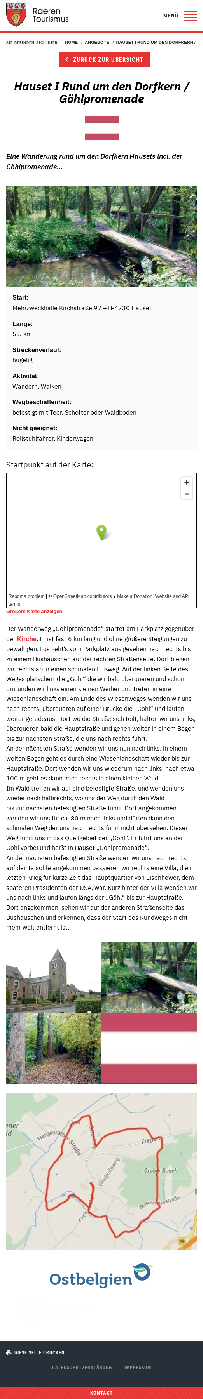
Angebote (97, 42)
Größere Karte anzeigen (34, 611)
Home (71, 42)
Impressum (137, 1367)
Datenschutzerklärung (82, 1367)
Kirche (27, 639)
